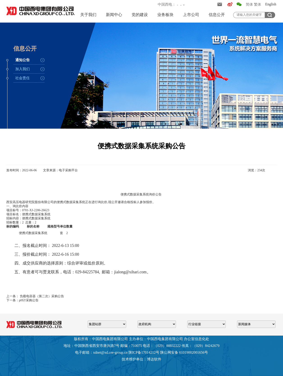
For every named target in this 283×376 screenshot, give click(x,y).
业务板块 (165, 14)
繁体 (257, 4)
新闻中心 (114, 14)
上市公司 (191, 14)
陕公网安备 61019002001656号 (184, 352)
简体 (249, 4)
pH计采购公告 (29, 300)
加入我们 (22, 69)
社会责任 (22, 78)
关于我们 (88, 14)
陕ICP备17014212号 (143, 352)
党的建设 (140, 14)
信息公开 (217, 14)
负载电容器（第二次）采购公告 (41, 296)
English (270, 4)
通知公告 (22, 60)
